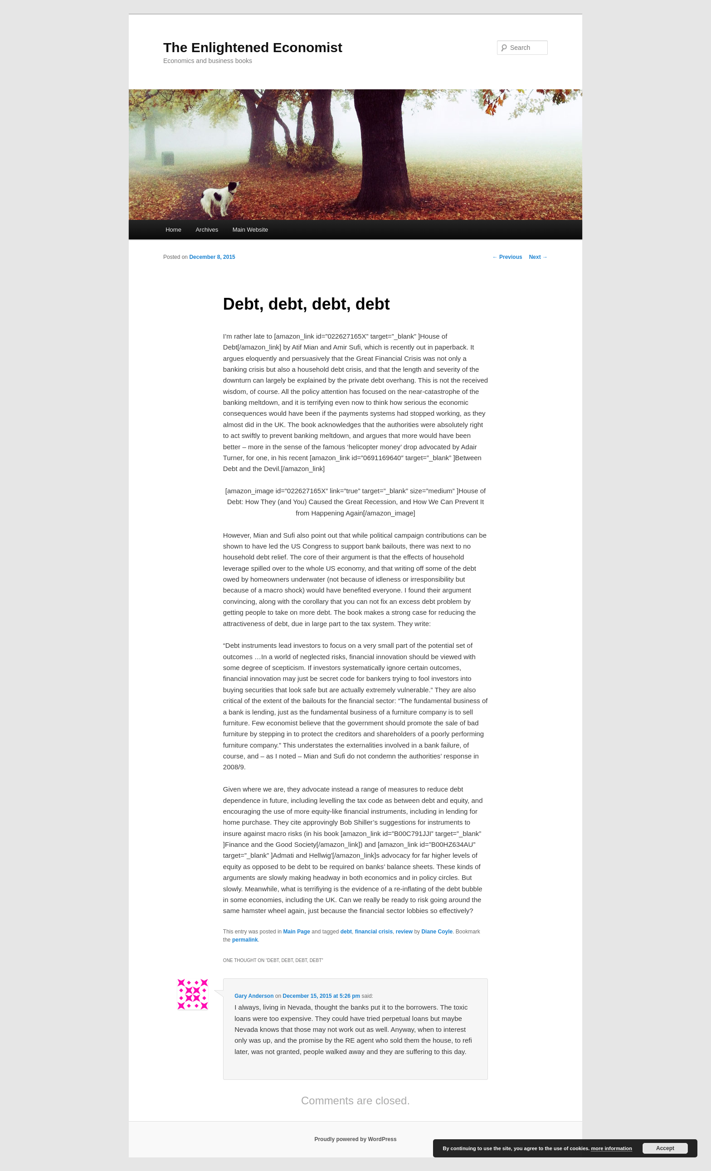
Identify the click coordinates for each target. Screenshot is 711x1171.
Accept (665, 1148)
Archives (206, 229)
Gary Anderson (253, 996)
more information (611, 1148)
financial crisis (374, 931)
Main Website (250, 229)
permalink (245, 940)
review (404, 931)
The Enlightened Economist (252, 47)
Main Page (296, 931)
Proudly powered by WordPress (355, 1139)
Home (173, 229)
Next (538, 257)
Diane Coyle (437, 931)
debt (346, 931)
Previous (507, 257)
